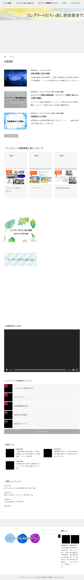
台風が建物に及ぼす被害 (40, 73)
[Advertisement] (42, 36)
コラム (64, 3)
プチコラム (47, 70)
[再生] (7, 370)
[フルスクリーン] (77, 370)
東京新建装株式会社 (63, 188)
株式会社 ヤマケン (20, 424)
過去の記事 (7, 506)
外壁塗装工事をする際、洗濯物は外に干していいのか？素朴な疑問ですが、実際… (28, 466)
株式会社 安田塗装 (20, 415)
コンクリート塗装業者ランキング (48, 3)
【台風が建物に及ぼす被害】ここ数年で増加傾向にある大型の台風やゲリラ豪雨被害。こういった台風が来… (28, 454)
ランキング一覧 (42, 431)
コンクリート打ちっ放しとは (24, 3)
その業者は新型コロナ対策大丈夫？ (14, 501)
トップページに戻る (11, 135)
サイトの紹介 (7, 3)
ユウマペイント (36, 188)
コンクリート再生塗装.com (23, 388)
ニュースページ (75, 3)
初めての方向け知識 (57, 92)
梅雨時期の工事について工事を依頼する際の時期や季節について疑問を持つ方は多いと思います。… (66, 454)
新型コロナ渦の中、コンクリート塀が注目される (18, 495)
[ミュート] (73, 370)
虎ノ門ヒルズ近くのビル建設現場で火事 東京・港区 (20, 488)
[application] (42, 350)
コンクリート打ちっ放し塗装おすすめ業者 (39, 577)
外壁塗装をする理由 (38, 116)
